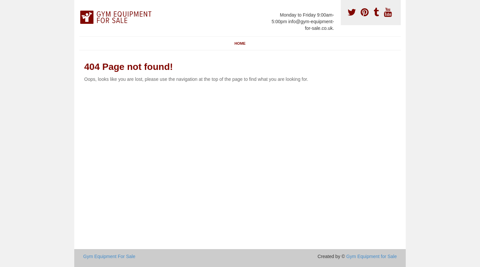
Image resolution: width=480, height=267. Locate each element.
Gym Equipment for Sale (371, 256)
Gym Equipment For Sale (109, 256)
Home (240, 43)
